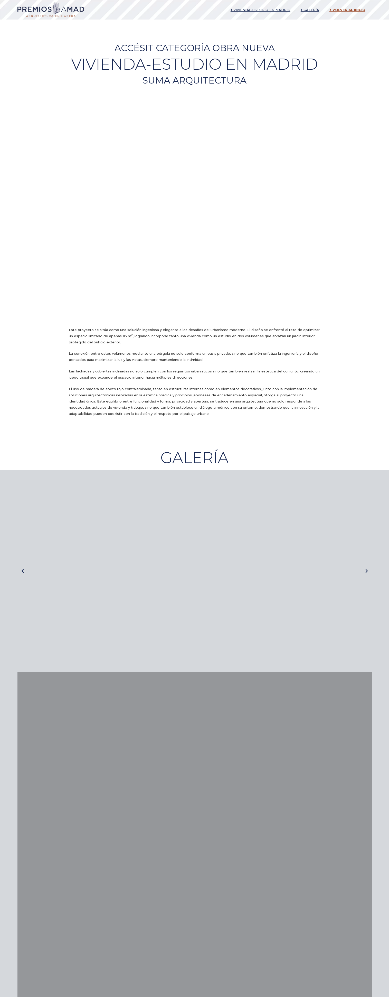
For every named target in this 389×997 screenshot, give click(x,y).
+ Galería (310, 10)
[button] (22, 571)
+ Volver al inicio (347, 10)
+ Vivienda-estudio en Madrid (260, 10)
